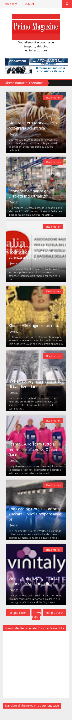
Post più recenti (18, 612)
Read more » (53, 97)
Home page (10, 4)
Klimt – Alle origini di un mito (34, 325)
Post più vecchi (54, 612)
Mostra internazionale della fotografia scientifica (33, 125)
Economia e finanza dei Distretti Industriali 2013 (30, 193)
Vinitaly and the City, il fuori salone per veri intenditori (33, 581)
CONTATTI (30, 4)
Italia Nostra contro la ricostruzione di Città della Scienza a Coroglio (32, 252)
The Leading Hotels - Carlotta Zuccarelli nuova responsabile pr (35, 514)
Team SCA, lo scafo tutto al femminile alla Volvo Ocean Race (33, 449)
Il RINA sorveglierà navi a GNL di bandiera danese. (35, 384)
